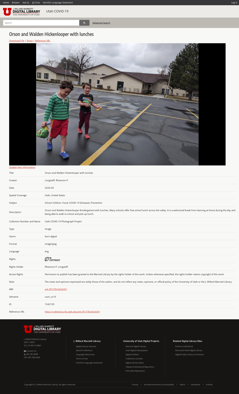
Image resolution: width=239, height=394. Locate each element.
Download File (16, 40)
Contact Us (30, 351)
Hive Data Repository (135, 370)
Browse (16, 2)
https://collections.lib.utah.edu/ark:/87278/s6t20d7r (72, 311)
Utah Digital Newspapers (137, 350)
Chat (36, 2)
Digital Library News (135, 362)
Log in (234, 2)
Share (30, 40)
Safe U (182, 384)
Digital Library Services (86, 346)
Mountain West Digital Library (188, 350)
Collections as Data (134, 358)
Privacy (135, 384)
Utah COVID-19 (57, 11)
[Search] (41, 23)
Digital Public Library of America (189, 354)
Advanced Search (101, 22)
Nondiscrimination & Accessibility (159, 384)
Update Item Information (22, 167)
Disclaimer (195, 384)
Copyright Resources (85, 354)
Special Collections (84, 350)
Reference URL (42, 40)
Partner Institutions (184, 346)
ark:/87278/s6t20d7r (56, 289)
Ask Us (26, 2)
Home (6, 2)
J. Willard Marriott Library (35, 339)
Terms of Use (82, 358)
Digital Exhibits (132, 354)
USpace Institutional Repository (140, 366)
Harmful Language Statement (58, 2)
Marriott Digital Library (136, 346)
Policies (209, 384)
